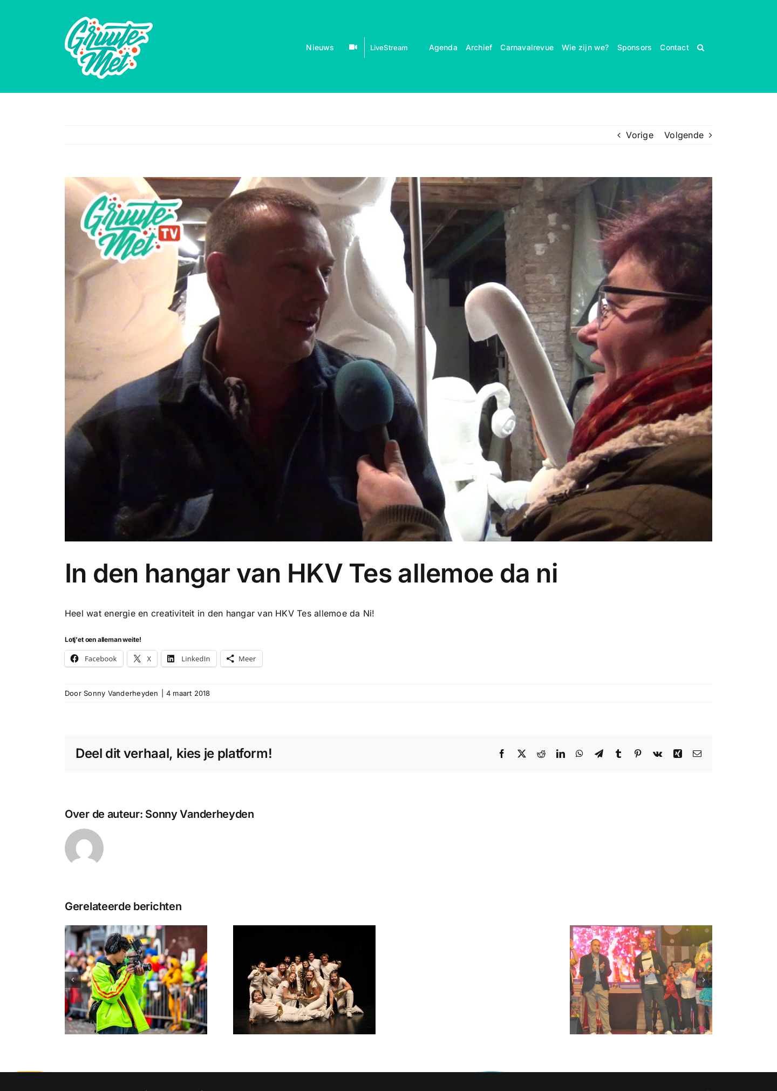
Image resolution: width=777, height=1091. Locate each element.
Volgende (684, 135)
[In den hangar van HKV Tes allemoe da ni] (388, 359)
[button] (700, 46)
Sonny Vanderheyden (121, 693)
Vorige (639, 135)
